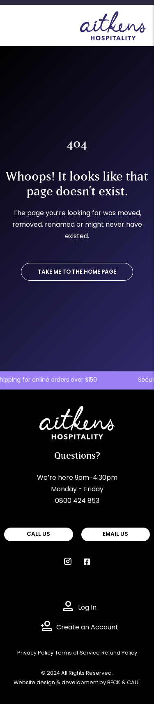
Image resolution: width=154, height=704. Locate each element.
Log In (87, 608)
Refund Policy (119, 653)
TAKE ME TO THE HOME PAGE (77, 272)
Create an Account (87, 627)
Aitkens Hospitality (69, 411)
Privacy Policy (35, 653)
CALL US (38, 534)
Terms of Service (77, 653)
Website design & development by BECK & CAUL (77, 682)
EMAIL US (115, 534)
